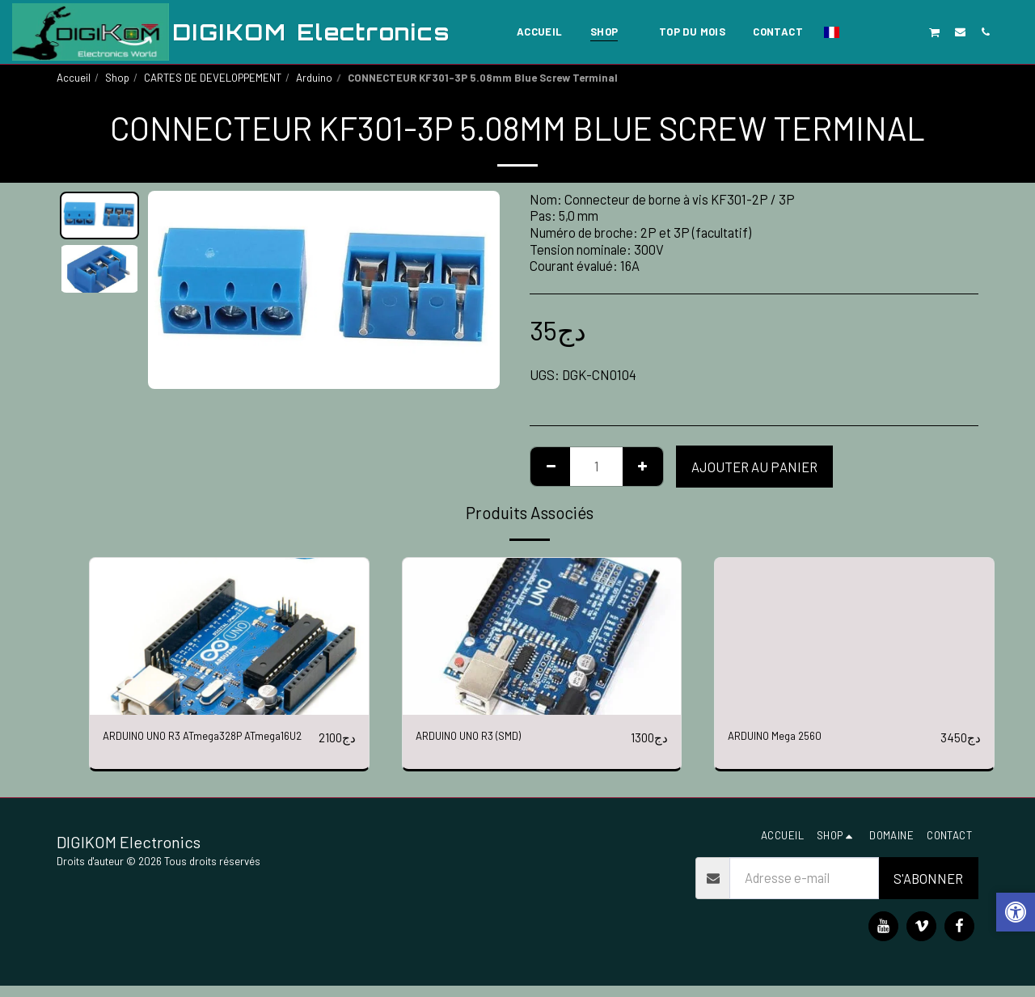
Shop (117, 77)
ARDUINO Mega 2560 (787, 737)
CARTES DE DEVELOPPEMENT (212, 77)
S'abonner (928, 889)
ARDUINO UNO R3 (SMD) (484, 737)
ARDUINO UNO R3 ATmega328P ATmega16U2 (192, 747)
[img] (229, 636)
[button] (859, 31)
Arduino (314, 77)
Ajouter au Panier (754, 466)
